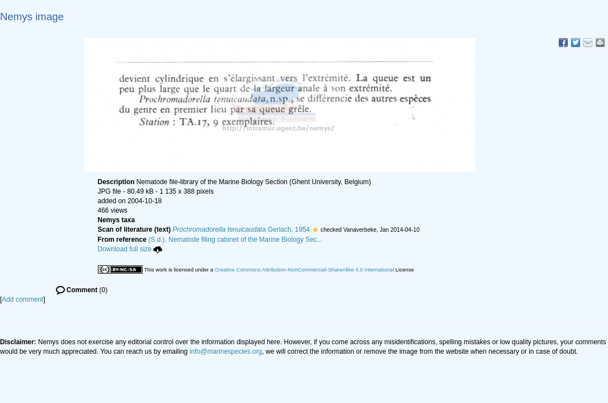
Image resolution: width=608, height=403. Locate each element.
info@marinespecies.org (226, 351)
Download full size (130, 249)
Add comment (22, 299)
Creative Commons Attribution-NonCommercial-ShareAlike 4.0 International (304, 269)
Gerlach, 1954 (241, 229)
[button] (315, 229)
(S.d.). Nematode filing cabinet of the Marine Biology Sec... (235, 239)
